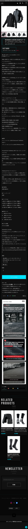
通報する (24, 295)
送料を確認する (16, 288)
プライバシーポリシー (6, 498)
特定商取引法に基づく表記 (17, 498)
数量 (3, 267)
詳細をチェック (6, 56)
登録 (14, 484)
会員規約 (24, 498)
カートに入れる (14, 277)
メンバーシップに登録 (8, 284)
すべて (4, 388)
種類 (3, 255)
